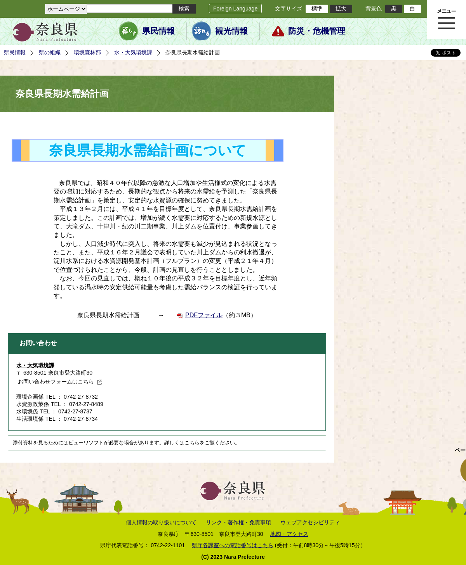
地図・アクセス (289, 534)
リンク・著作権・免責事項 (238, 522)
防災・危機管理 (316, 31)
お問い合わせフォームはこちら (60, 381)
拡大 (341, 8)
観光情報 (231, 31)
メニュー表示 (446, 19)
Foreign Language (235, 8)
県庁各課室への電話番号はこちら (232, 545)
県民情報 (158, 31)
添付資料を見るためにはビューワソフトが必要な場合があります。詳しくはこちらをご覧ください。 (126, 443)
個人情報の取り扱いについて (161, 522)
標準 (316, 8)
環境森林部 (87, 52)
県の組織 (50, 52)
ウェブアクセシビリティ (310, 522)
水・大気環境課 (133, 52)
